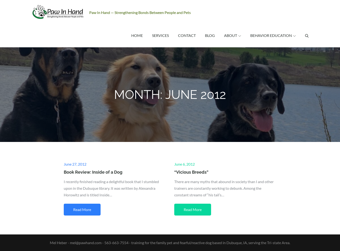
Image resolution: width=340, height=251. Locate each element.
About (232, 35)
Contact (187, 35)
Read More (82, 209)
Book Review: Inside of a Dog (93, 172)
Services (160, 35)
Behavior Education (273, 35)
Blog (210, 35)
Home (137, 35)
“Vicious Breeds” (191, 172)
